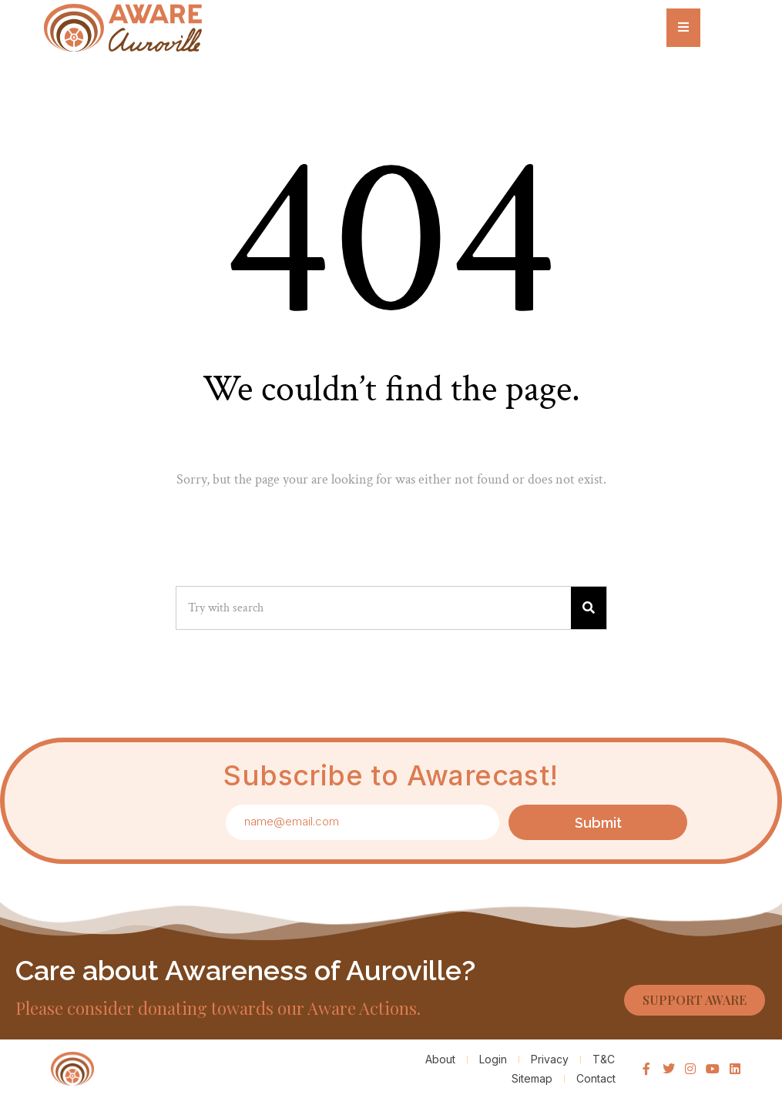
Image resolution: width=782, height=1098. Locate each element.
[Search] (588, 608)
